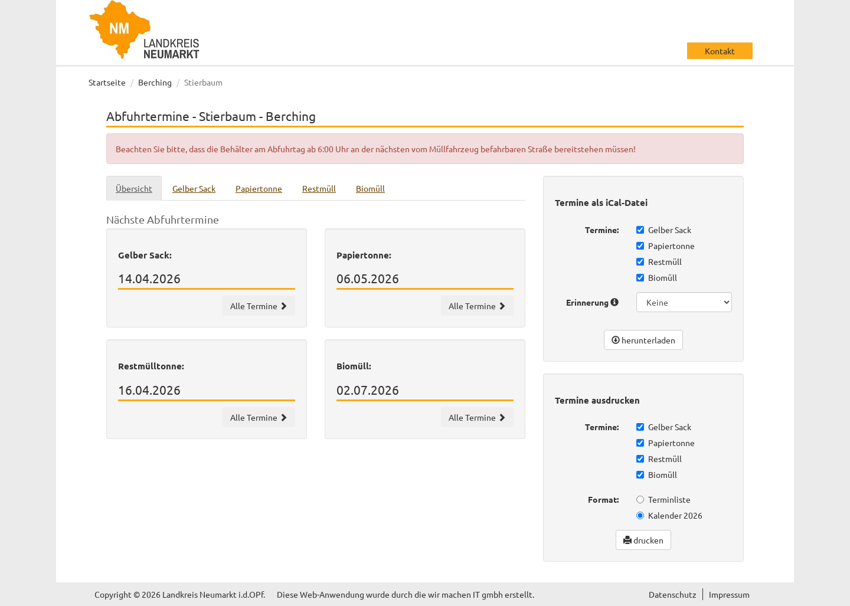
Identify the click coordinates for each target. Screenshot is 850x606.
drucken (643, 540)
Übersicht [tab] (134, 188)
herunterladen (643, 340)
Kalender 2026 (669, 515)
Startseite (107, 82)
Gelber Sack (663, 229)
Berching (155, 82)
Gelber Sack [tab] (193, 188)
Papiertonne (665, 245)
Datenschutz (673, 594)
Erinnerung (592, 302)
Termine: (602, 229)
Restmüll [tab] (319, 188)
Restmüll (659, 261)
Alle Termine (258, 305)
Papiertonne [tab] (259, 188)
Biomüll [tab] (370, 188)
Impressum (729, 594)
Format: (603, 499)
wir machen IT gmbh (465, 594)
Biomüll (656, 277)
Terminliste (663, 499)
